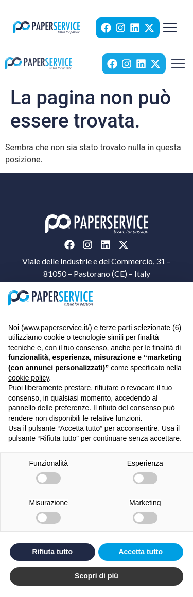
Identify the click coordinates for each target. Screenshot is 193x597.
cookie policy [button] (28, 378)
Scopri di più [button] (96, 576)
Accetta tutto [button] (140, 552)
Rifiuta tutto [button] (52, 552)
